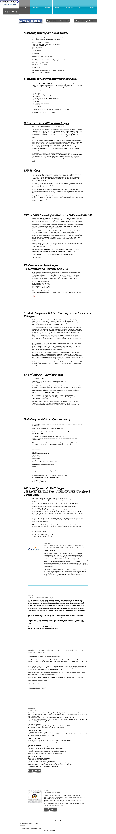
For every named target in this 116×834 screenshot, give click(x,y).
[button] (34, 770)
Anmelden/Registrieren (37, 828)
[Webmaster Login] (25, 828)
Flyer (34, 296)
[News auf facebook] (30, 20)
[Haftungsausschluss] (49, 830)
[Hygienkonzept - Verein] (85, 20)
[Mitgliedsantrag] (11, 11)
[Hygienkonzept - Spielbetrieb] (58, 20)
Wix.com (22, 825)
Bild (33, 161)
